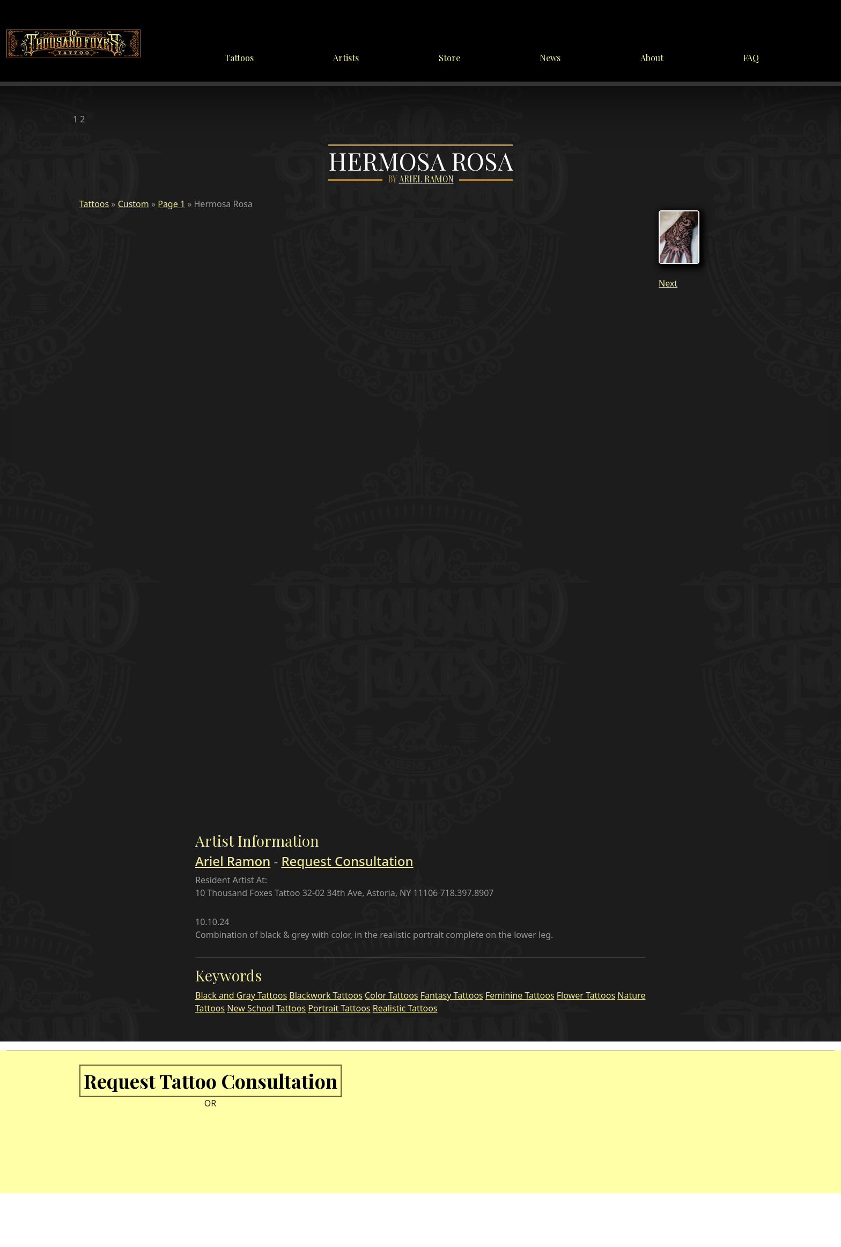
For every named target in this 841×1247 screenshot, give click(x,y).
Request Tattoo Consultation (210, 1081)
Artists (346, 57)
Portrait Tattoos (339, 1008)
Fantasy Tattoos (451, 995)
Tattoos (239, 57)
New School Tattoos (266, 1008)
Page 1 (171, 204)
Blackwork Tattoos (325, 995)
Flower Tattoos (586, 995)
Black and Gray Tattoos (241, 995)
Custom (133, 204)
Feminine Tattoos (520, 995)
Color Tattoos (391, 995)
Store (449, 57)
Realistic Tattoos (405, 1008)
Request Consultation (347, 861)
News (550, 57)
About (651, 57)
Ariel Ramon (426, 179)
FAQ (751, 57)
